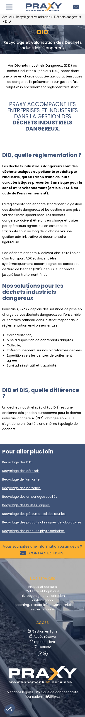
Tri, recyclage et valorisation (42, 595)
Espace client (42, 642)
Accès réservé (42, 636)
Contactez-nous (45, 553)
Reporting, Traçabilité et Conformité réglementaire (42, 607)
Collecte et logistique (42, 591)
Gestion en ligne (42, 631)
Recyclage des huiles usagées (26, 505)
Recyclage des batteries (21, 488)
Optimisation (42, 600)
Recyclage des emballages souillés (29, 496)
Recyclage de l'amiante (21, 479)
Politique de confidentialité (57, 692)
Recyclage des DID (17, 462)
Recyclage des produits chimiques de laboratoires (41, 522)
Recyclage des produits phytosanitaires (33, 531)
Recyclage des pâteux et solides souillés (34, 513)
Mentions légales (20, 692)
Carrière (42, 647)
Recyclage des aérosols (20, 471)
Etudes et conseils (42, 586)
